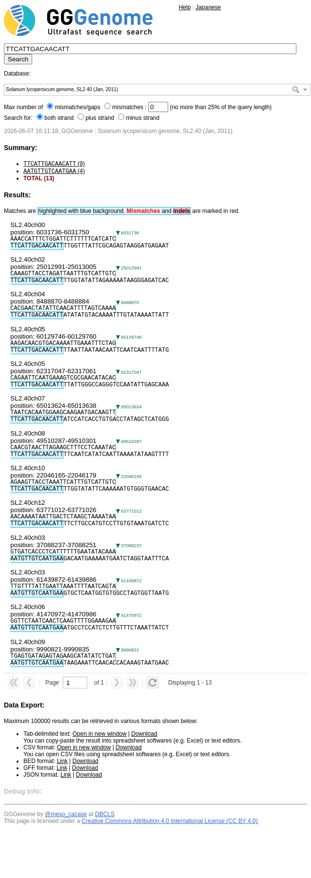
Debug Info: (23, 791)
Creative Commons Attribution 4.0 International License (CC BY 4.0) (169, 821)
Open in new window (100, 733)
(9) (54, 163)
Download (144, 733)
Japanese (208, 7)
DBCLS (105, 814)
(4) (54, 171)
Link (62, 761)
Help (185, 7)
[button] (305, 89)
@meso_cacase (66, 814)
